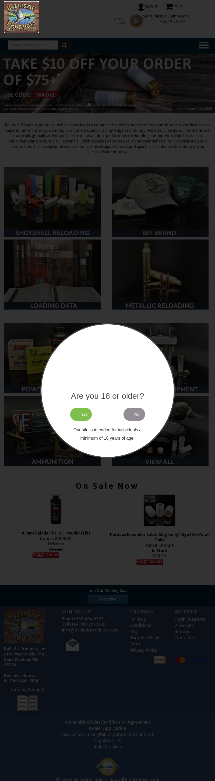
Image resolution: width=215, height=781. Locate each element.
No (137, 414)
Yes (84, 414)
